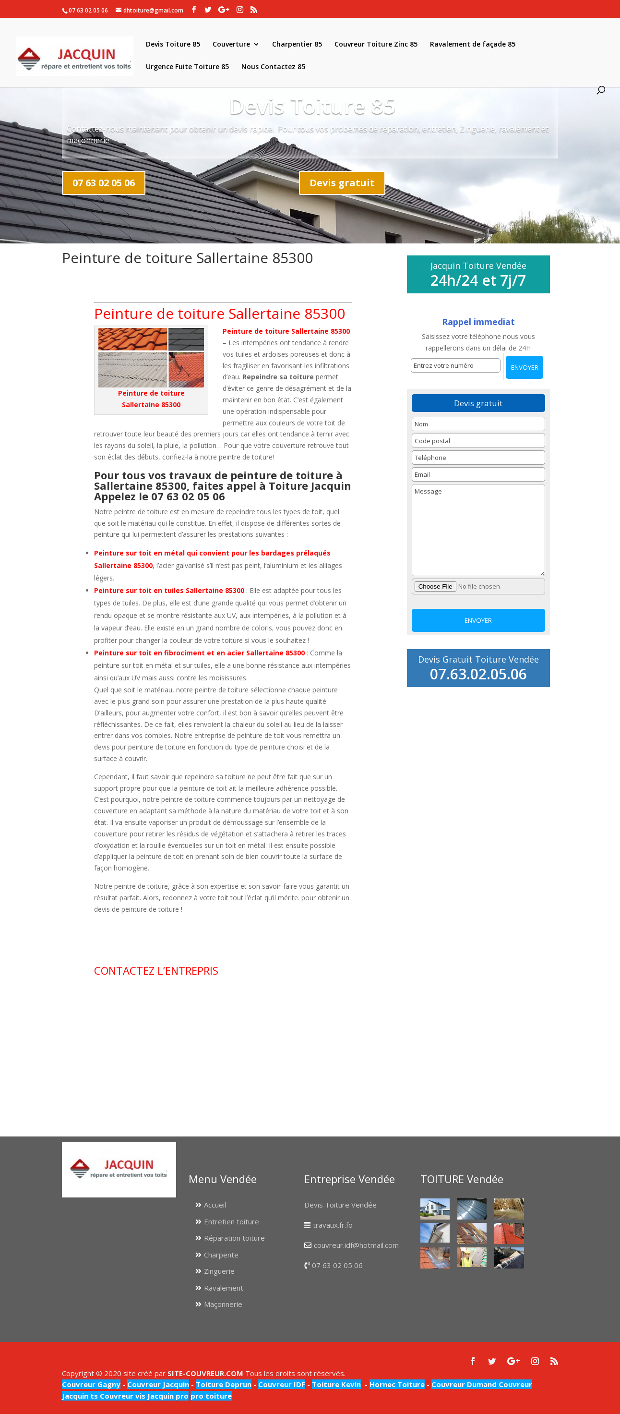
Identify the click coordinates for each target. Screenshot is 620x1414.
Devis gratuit (342, 182)
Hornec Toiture (397, 1384)
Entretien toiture (231, 1221)
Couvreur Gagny (91, 1384)
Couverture (231, 44)
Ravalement (223, 1288)
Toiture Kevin (336, 1384)
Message (479, 530)
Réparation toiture (234, 1238)
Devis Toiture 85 (173, 44)
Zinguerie (219, 1271)
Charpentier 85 (297, 44)
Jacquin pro (167, 1396)
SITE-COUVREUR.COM (205, 1373)
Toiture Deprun (223, 1384)
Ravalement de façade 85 (472, 44)
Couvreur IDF (281, 1384)
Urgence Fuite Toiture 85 (187, 67)
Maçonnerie (223, 1304)
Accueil (215, 1204)
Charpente (221, 1254)
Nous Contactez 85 (273, 67)
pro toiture (211, 1396)
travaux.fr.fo (333, 1225)
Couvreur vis (121, 1396)
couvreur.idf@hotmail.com (356, 1245)
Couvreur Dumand (464, 1384)
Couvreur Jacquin (158, 1384)
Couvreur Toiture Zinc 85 (375, 44)
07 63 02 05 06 (103, 182)
